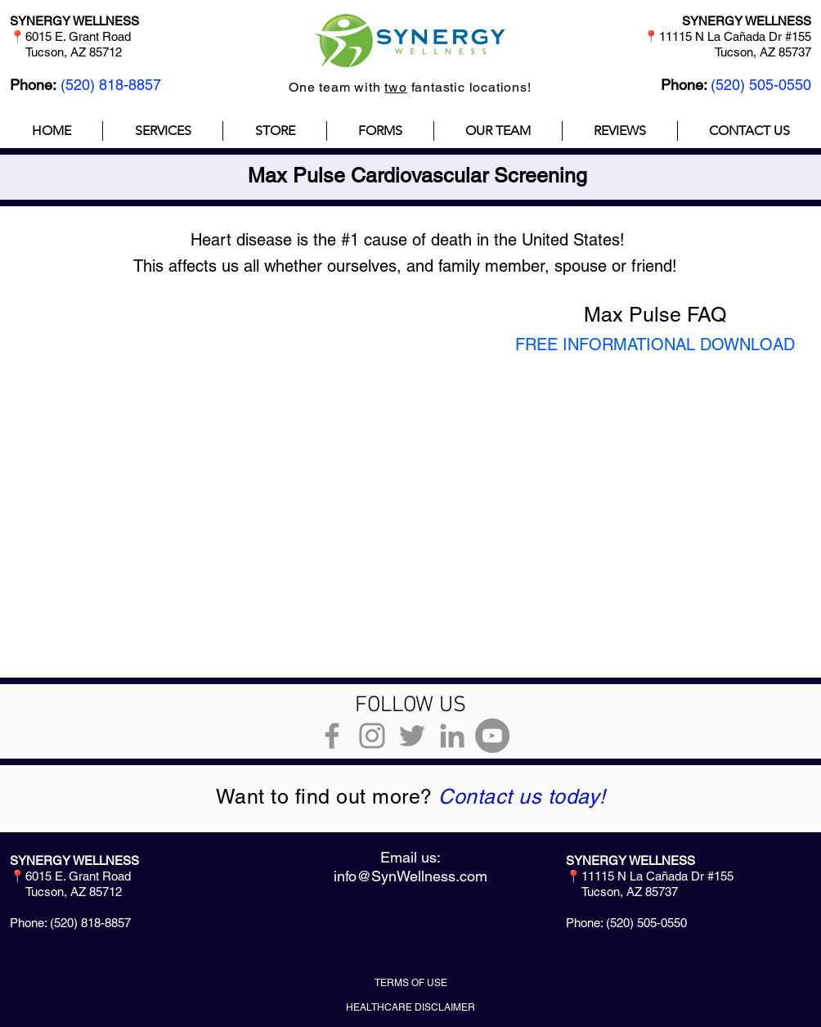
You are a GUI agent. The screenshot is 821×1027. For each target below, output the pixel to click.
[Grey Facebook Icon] (332, 735)
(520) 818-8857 (111, 84)
